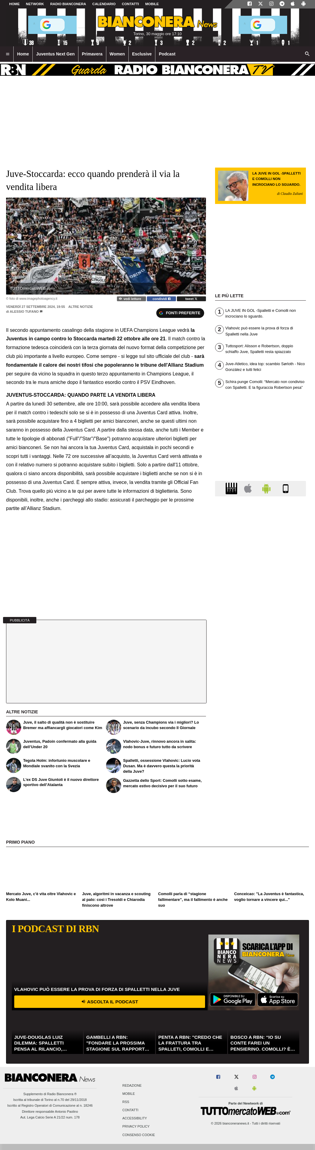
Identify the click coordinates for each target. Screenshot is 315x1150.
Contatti (130, 1110)
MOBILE (152, 4)
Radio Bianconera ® (62, 1094)
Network (35, 4)
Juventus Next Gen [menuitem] (55, 54)
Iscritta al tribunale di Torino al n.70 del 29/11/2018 (50, 1100)
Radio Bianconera (68, 4)
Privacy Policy (136, 1126)
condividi (162, 299)
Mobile (128, 1093)
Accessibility (134, 1118)
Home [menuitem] (23, 54)
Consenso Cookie (138, 1135)
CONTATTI (130, 4)
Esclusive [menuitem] (142, 54)
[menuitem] (7, 54)
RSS (125, 1102)
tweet (191, 299)
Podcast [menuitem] (167, 54)
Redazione (131, 1085)
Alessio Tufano (24, 311)
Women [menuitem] (117, 54)
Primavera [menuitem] (92, 54)
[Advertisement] (260, 736)
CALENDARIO (104, 4)
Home (14, 4)
